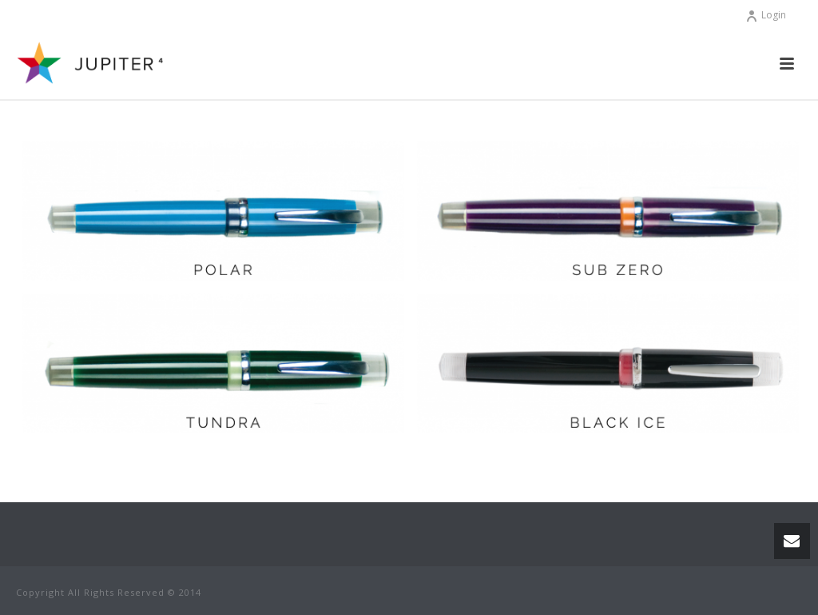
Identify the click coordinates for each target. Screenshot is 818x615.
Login (765, 15)
